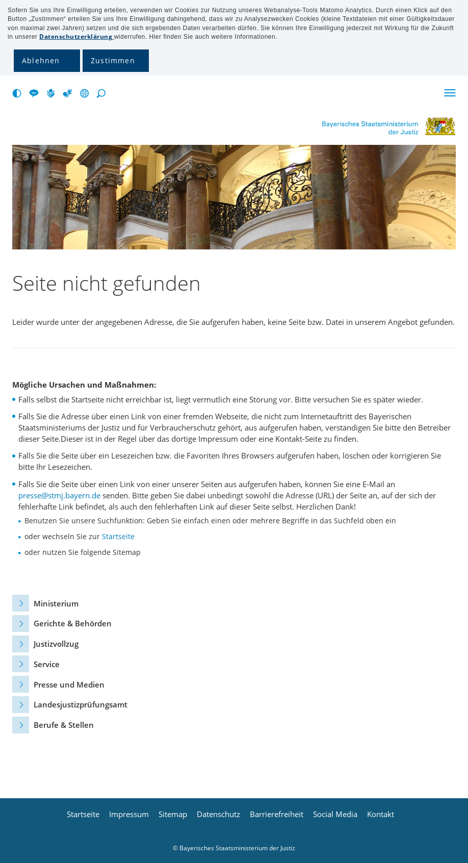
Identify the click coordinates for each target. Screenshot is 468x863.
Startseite (118, 536)
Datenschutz (218, 814)
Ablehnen (41, 60)
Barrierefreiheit (276, 814)
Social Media (335, 814)
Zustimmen (113, 60)
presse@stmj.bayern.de (59, 495)
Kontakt (380, 814)
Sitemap (173, 814)
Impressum (129, 814)
